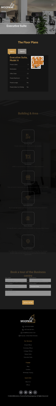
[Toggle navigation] (52, 4)
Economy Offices (28, 348)
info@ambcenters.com (28, 332)
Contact (28, 369)
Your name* (8, 277)
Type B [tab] (22, 51)
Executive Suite (28, 357)
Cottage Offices (28, 351)
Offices (28, 385)
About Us (28, 381)
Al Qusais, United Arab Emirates (28, 335)
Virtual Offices (28, 345)
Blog (28, 366)
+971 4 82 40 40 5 (28, 329)
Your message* (9, 289)
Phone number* (9, 283)
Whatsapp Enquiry (28, 372)
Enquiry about (32, 283)
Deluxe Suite (28, 354)
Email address (32, 277)
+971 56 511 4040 (28, 326)
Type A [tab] (12, 51)
